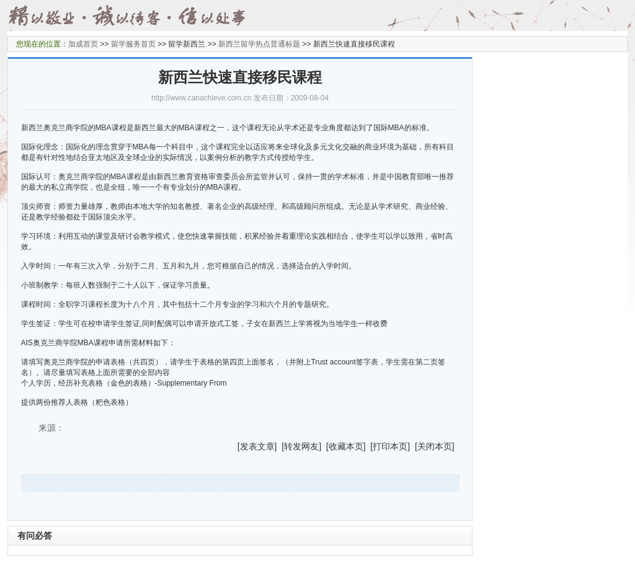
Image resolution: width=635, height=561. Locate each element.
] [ (280, 446)
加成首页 (83, 44)
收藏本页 (346, 446)
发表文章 (257, 446)
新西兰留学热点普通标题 (259, 44)
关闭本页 (434, 446)
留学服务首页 (133, 44)
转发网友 (301, 446)
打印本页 (390, 446)
